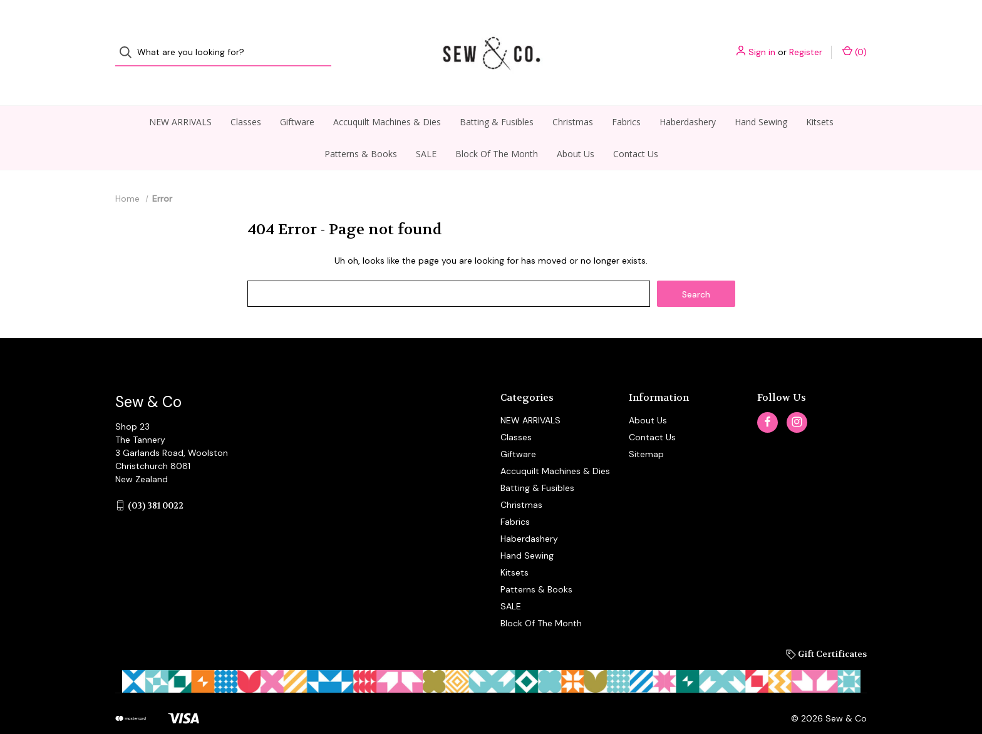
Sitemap (646, 430)
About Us (575, 130)
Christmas (572, 98)
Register (805, 40)
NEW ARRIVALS (180, 98)
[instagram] (797, 398)
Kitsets (820, 98)
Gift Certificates (826, 630)
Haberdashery (687, 98)
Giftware (297, 98)
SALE (426, 130)
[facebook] (767, 398)
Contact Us (635, 130)
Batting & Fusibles (497, 98)
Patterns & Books (360, 130)
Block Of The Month (496, 130)
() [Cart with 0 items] (854, 40)
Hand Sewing (761, 98)
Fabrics (626, 98)
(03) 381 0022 (155, 481)
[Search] (129, 41)
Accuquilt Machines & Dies (387, 98)
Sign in (761, 40)
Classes (245, 98)
